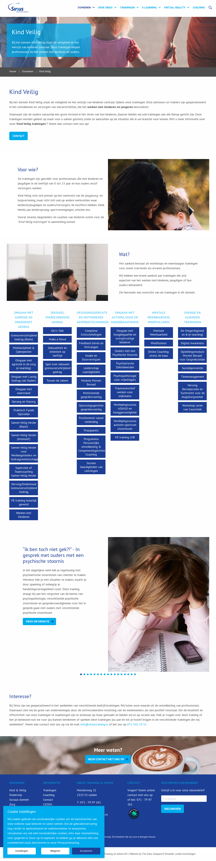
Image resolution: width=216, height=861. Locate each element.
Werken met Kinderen (23, 515)
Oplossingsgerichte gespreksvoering (91, 407)
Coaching (199, 7)
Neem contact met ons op (106, 759)
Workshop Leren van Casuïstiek (192, 407)
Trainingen (127, 7)
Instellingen (21, 850)
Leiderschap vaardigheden (91, 370)
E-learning (149, 7)
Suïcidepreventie (192, 368)
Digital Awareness (192, 343)
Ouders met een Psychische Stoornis (125, 353)
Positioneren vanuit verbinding (91, 420)
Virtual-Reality (174, 7)
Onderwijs (15, 795)
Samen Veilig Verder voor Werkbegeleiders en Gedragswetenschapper (24, 453)
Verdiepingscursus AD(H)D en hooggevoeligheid (125, 408)
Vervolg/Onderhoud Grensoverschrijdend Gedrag (24, 488)
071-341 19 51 (137, 724)
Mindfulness (159, 343)
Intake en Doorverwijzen (91, 357)
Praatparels (91, 430)
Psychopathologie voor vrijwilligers (124, 378)
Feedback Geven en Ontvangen (91, 345)
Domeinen (84, 7)
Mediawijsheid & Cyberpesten (24, 350)
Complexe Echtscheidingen (91, 332)
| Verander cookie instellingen (179, 853)
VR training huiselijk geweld (23, 502)
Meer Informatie (37, 621)
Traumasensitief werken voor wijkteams (125, 392)
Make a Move (57, 339)
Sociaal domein (19, 800)
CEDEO (47, 804)
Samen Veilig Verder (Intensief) (23, 437)
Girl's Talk (57, 331)
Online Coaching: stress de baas (158, 353)
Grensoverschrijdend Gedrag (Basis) (24, 337)
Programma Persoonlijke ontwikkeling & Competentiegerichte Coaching (91, 446)
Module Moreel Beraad (91, 382)
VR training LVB (125, 437)
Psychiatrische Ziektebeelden (125, 365)
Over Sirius (105, 7)
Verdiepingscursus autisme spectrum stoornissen (125, 425)
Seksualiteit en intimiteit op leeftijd (57, 351)
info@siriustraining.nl (94, 724)
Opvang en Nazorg (24, 401)
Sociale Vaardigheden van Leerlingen (91, 467)
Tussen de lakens (57, 380)
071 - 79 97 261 (90, 802)
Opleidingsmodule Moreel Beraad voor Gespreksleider (192, 355)
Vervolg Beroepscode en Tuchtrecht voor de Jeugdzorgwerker (192, 391)
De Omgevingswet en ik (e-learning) (192, 332)
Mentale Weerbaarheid (158, 332)
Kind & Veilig (17, 790)
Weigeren (55, 850)
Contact (18, 136)
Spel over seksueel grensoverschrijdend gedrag (58, 368)
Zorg (12, 804)
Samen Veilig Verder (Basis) (23, 424)
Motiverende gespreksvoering (91, 395)
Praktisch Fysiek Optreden (24, 412)
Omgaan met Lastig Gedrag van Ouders (23, 378)
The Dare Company (152, 853)
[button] (81, 674)
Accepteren (86, 850)
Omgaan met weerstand (23, 391)
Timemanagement (192, 377)
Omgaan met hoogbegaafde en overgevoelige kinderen (125, 336)
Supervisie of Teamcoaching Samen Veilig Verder (23, 471)
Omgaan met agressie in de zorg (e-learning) (24, 364)
